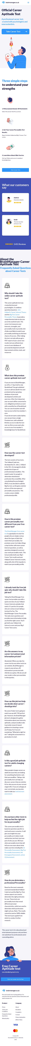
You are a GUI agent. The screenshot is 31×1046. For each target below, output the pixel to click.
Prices (3, 1007)
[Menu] (28, 3)
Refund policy (5, 1018)
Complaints (18, 1012)
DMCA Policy (19, 1019)
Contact (18, 1014)
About (17, 1007)
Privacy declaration (20, 1017)
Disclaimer (18, 1009)
